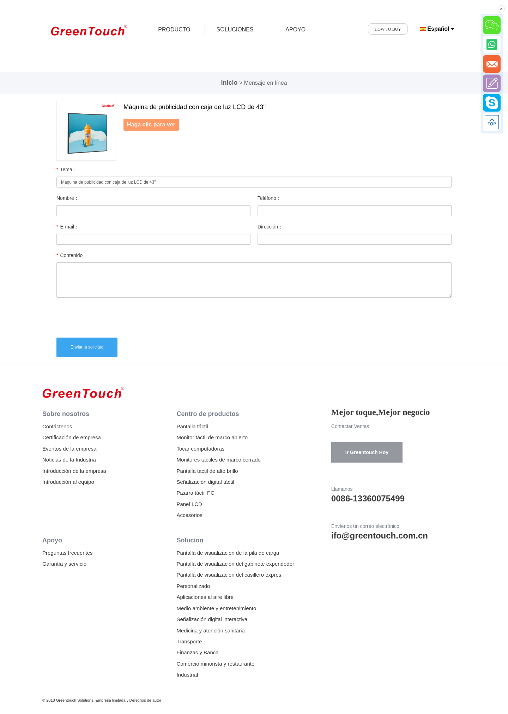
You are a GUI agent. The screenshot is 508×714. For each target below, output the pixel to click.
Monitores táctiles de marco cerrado (218, 460)
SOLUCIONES (235, 29)
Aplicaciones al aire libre (205, 597)
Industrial (187, 675)
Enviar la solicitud (87, 347)
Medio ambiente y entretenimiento (216, 608)
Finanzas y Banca (197, 652)
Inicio (229, 82)
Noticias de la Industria (69, 460)
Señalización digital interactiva (211, 619)
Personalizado (193, 586)
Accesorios (189, 515)
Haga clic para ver (151, 124)
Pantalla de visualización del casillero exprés (228, 575)
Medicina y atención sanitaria (210, 630)
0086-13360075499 (368, 498)
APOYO (295, 29)
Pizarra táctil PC (195, 493)
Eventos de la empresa (69, 449)
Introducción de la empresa (74, 471)
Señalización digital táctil (205, 482)
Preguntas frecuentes (67, 553)
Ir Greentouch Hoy (366, 452)
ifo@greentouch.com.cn (379, 535)
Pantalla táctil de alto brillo (207, 471)
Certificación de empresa (71, 437)
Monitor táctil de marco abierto (212, 437)
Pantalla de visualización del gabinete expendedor (235, 564)
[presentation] (110, 317)
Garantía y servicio (64, 564)
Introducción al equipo (68, 482)
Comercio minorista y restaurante (215, 664)
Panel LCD (189, 504)
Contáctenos (57, 426)
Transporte (189, 641)
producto (174, 29)
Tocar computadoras (200, 449)
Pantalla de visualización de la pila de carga (227, 553)
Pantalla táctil (192, 426)
